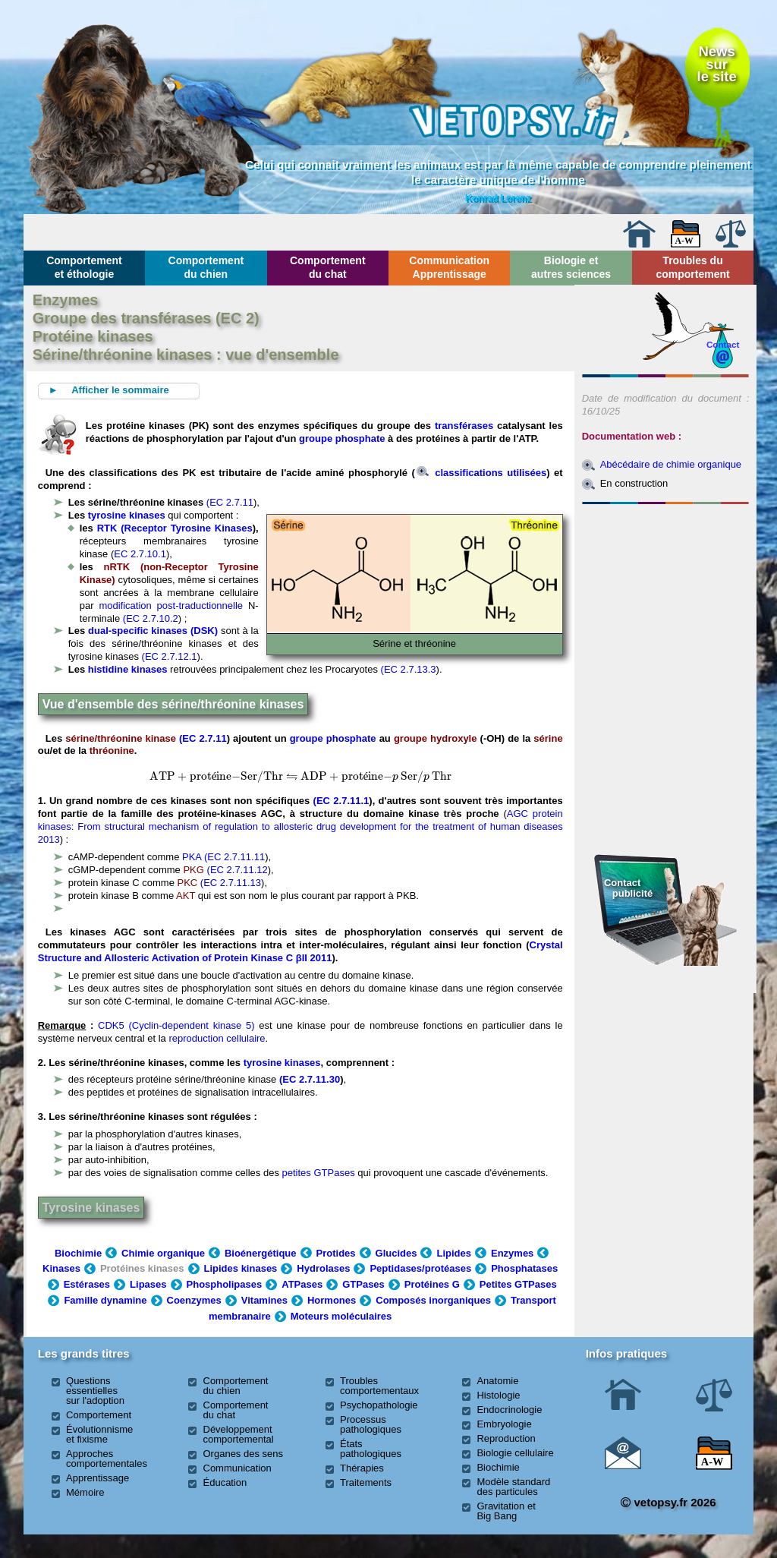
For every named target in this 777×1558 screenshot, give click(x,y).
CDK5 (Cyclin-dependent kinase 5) (176, 1025)
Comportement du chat (328, 267)
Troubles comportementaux (379, 1385)
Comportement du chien (206, 267)
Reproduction (506, 1438)
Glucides (396, 1253)
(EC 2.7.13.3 (408, 669)
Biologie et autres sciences (571, 267)
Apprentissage (97, 1478)
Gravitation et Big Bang (506, 1511)
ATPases (302, 1284)
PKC (188, 882)
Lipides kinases (241, 1268)
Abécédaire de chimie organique (670, 464)
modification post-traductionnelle (171, 605)
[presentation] (216, 776)
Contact (723, 344)
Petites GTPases (518, 1284)
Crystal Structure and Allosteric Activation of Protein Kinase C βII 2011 (300, 951)
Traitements (366, 1482)
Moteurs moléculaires (341, 1316)
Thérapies (362, 1468)
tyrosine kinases (126, 515)
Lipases (148, 1284)
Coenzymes (194, 1300)
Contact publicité (628, 888)
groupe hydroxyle (435, 738)
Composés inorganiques (433, 1300)
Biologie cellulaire (515, 1453)
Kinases (61, 1268)
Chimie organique (163, 1253)
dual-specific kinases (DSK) (154, 630)
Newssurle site (717, 63)
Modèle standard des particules (513, 1486)
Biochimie (78, 1253)
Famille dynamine (105, 1300)
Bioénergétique (261, 1253)
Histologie (498, 1395)
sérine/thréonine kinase (120, 738)
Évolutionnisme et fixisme (99, 1434)
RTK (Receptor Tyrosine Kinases (175, 528)
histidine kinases (128, 669)
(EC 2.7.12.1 (169, 656)
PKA (191, 857)
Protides (336, 1253)
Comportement (98, 1415)
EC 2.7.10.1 (140, 554)
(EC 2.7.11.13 (230, 882)
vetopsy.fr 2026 (668, 1502)
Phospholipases (225, 1284)
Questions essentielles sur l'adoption (95, 1390)
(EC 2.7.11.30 (309, 1079)
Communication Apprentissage (449, 267)
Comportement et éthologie (84, 267)
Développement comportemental (238, 1434)
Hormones (331, 1300)
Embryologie (504, 1424)
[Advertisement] (665, 592)
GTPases (363, 1284)
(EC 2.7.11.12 (237, 869)
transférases (464, 425)
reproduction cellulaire (216, 1038)
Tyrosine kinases (91, 1207)
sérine (547, 738)
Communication (237, 1468)
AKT (187, 895)
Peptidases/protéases (420, 1268)
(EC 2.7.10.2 (149, 618)
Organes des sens (243, 1453)
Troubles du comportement (692, 267)
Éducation (225, 1482)
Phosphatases (524, 1268)
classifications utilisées (482, 472)
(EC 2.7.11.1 (341, 800)
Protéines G (432, 1284)
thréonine (112, 750)
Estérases (87, 1284)
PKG (193, 869)
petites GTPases (318, 1172)
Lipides (453, 1253)
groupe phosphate (342, 438)
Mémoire (85, 1492)
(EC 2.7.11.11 (234, 857)
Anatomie (497, 1380)
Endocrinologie (509, 1409)
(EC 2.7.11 (229, 502)
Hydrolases (323, 1268)
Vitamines (264, 1300)
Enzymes (512, 1253)
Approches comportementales (106, 1458)
